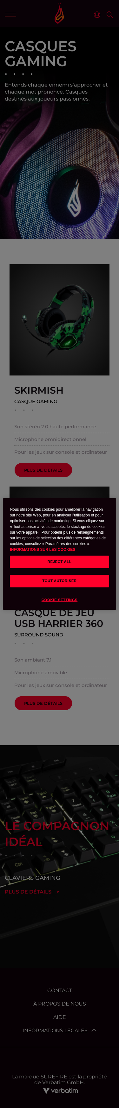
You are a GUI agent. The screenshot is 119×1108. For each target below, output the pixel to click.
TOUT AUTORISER (59, 581)
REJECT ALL (59, 562)
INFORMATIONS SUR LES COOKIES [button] (42, 549)
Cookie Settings (59, 600)
